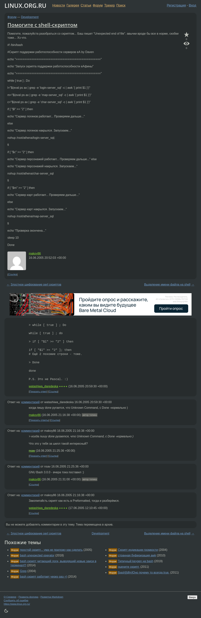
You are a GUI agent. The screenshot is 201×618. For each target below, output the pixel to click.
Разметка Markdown (51, 596)
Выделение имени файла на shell (167, 284)
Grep (23, 571)
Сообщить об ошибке (16, 600)
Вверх (192, 597)
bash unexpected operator (37, 555)
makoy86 (35, 253)
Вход (192, 5)
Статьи (86, 5)
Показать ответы (39, 420)
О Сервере (10, 596)
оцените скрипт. (129, 566)
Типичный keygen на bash (135, 561)
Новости (58, 5)
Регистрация (176, 5)
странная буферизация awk (137, 555)
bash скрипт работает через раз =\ (43, 576)
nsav (32, 450)
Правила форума (28, 596)
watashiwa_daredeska (43, 386)
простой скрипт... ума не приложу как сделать (51, 549)
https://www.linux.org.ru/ (17, 604)
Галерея (73, 5)
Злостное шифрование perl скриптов (36, 284)
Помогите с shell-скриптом (42, 24)
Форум (98, 5)
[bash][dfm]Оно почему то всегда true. (143, 572)
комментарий (30, 402)
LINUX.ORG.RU (25, 5)
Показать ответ (38, 391)
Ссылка (12, 274)
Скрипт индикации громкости (138, 549)
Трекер (109, 5)
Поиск (120, 5)
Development (30, 17)
